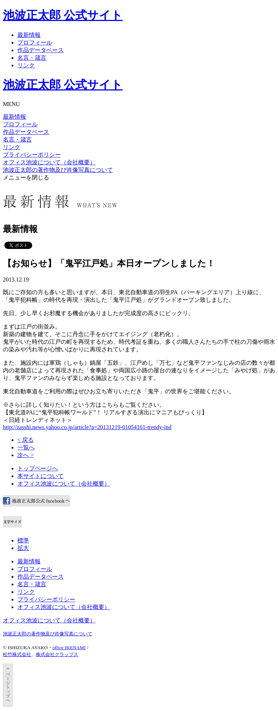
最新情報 (29, 35)
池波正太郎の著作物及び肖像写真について (58, 170)
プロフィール (34, 42)
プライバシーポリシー (32, 155)
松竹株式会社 (17, 654)
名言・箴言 (31, 58)
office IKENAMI (69, 647)
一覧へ (26, 447)
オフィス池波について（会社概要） (49, 162)
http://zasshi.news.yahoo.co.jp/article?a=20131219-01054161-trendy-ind (87, 427)
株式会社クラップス (57, 654)
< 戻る (25, 440)
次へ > (25, 455)
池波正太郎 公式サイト (63, 15)
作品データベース (40, 50)
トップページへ (37, 468)
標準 (23, 540)
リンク (26, 65)
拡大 (23, 548)
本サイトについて (40, 476)
